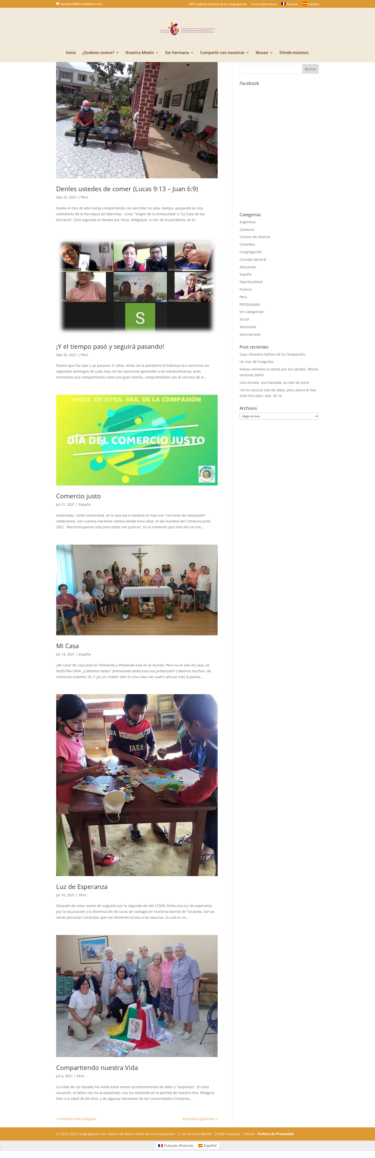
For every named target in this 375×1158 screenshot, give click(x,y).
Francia (245, 289)
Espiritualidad (251, 281)
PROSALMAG (250, 304)
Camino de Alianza (255, 236)
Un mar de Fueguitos (257, 361)
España (85, 504)
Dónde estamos (294, 53)
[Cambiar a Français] (289, 5)
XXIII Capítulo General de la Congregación (218, 4)
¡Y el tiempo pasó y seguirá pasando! (110, 346)
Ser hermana (177, 53)
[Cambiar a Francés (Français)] (176, 1145)
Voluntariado (250, 334)
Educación (248, 267)
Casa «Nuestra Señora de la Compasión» (272, 354)
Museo (262, 53)
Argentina (248, 222)
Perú (84, 197)
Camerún (247, 229)
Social (244, 319)
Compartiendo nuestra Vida (97, 1067)
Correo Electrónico (264, 4)
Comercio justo (78, 496)
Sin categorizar (252, 311)
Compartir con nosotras (222, 53)
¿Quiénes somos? (98, 53)
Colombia (247, 244)
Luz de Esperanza (81, 886)
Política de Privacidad (276, 1133)
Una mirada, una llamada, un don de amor (274, 382)
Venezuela (248, 326)
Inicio (71, 53)
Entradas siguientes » (200, 1118)
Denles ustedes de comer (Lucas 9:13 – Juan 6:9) (127, 188)
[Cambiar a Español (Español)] (207, 1145)
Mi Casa (67, 645)
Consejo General (253, 259)
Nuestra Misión (139, 53)
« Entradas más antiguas (76, 1118)
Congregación (251, 252)
